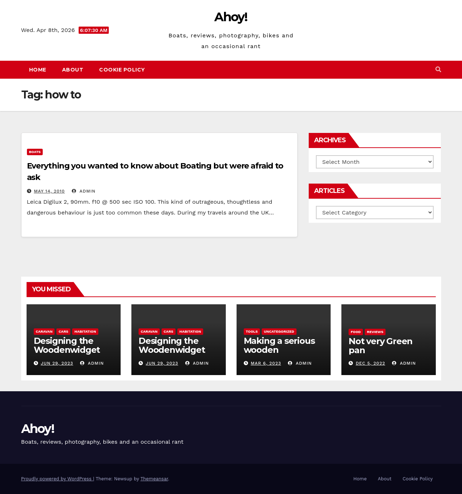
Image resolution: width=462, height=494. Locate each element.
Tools (252, 331)
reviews (375, 332)
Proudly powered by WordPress (57, 478)
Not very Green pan (380, 345)
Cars (63, 331)
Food (356, 332)
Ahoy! (231, 16)
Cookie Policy (122, 69)
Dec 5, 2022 (370, 363)
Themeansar (154, 478)
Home (37, 69)
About (73, 69)
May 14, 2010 (49, 191)
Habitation (85, 331)
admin (83, 191)
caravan (44, 331)
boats (35, 152)
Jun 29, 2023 (57, 363)
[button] (438, 69)
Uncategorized (279, 331)
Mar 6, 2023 (266, 363)
